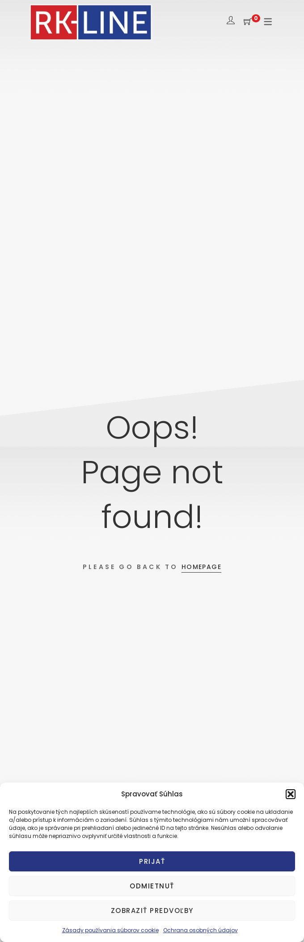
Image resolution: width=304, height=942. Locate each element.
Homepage (201, 566)
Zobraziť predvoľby (152, 910)
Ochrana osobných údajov (200, 930)
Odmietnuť (152, 886)
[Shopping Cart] (248, 22)
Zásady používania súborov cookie (110, 930)
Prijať (152, 861)
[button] (290, 794)
